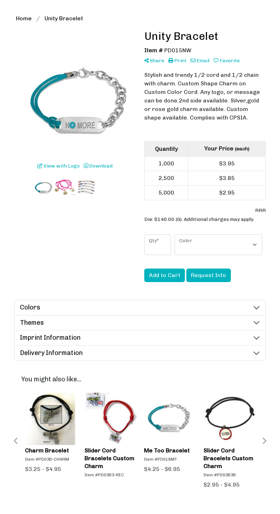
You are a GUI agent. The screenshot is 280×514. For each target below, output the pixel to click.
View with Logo (58, 166)
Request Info (208, 275)
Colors (30, 307)
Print (177, 61)
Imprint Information (50, 337)
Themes (32, 323)
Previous (16, 441)
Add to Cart (164, 275)
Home (24, 18)
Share (154, 61)
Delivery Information (51, 353)
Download (98, 166)
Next (264, 441)
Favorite (226, 61)
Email (200, 61)
